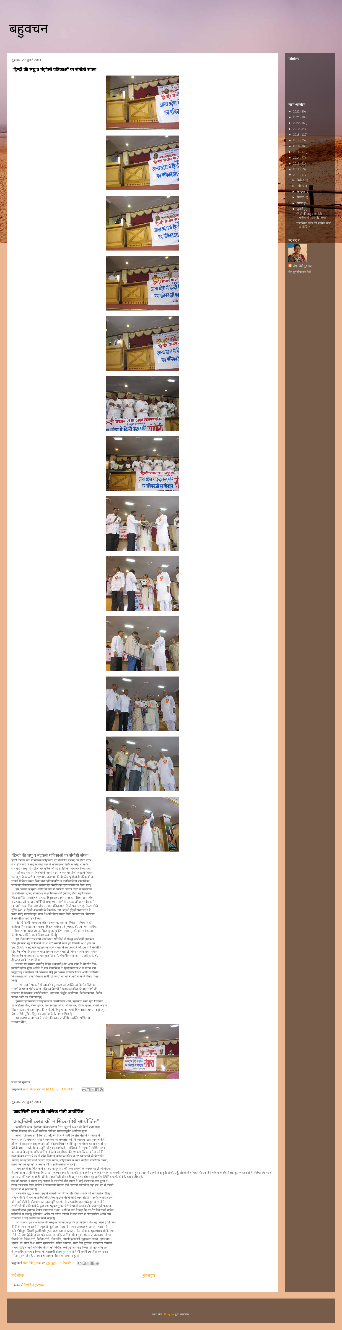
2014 (297, 157)
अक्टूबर (301, 191)
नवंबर (300, 186)
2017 (297, 140)
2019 (297, 129)
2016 (297, 146)
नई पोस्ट (17, 1275)
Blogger (169, 1314)
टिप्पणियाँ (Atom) (34, 1285)
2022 (297, 111)
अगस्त (300, 203)
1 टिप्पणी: (66, 1263)
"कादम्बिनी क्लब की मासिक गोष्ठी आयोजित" (48, 1111)
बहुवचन (28, 28)
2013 (297, 163)
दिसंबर (301, 180)
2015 (297, 152)
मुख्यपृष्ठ (149, 1275)
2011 (297, 175)
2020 (297, 123)
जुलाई (300, 209)
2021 (297, 117)
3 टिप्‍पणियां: (69, 1089)
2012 (297, 169)
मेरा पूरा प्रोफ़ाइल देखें (299, 272)
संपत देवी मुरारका (302, 266)
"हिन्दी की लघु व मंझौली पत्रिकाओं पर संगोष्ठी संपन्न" (54, 69)
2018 (297, 134)
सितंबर (301, 197)
